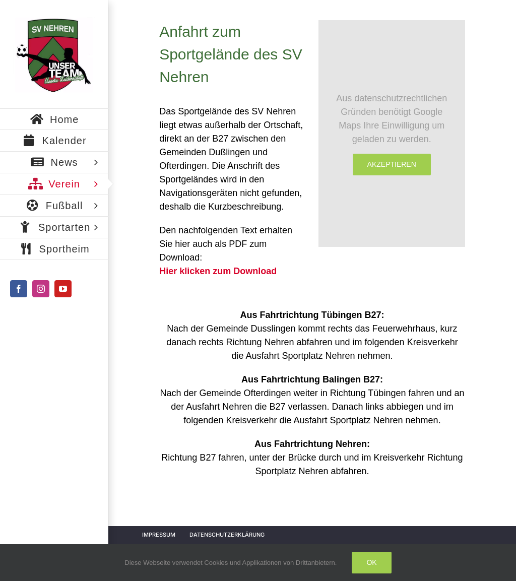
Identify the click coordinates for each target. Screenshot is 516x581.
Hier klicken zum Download (218, 271)
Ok (371, 562)
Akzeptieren (391, 164)
